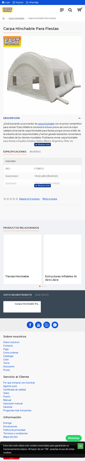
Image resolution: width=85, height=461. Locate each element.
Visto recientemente (17, 295)
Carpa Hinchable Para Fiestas (27, 303)
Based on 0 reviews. (29, 199)
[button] (40, 286)
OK (80, 446)
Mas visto (42, 295)
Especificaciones (14, 151)
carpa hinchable (46, 123)
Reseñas (35, 151)
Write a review (49, 199)
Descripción (11, 118)
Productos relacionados (21, 227)
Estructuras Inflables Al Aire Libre (61, 278)
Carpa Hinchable (16, 18)
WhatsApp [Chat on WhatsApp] (73, 438)
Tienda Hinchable (17, 276)
